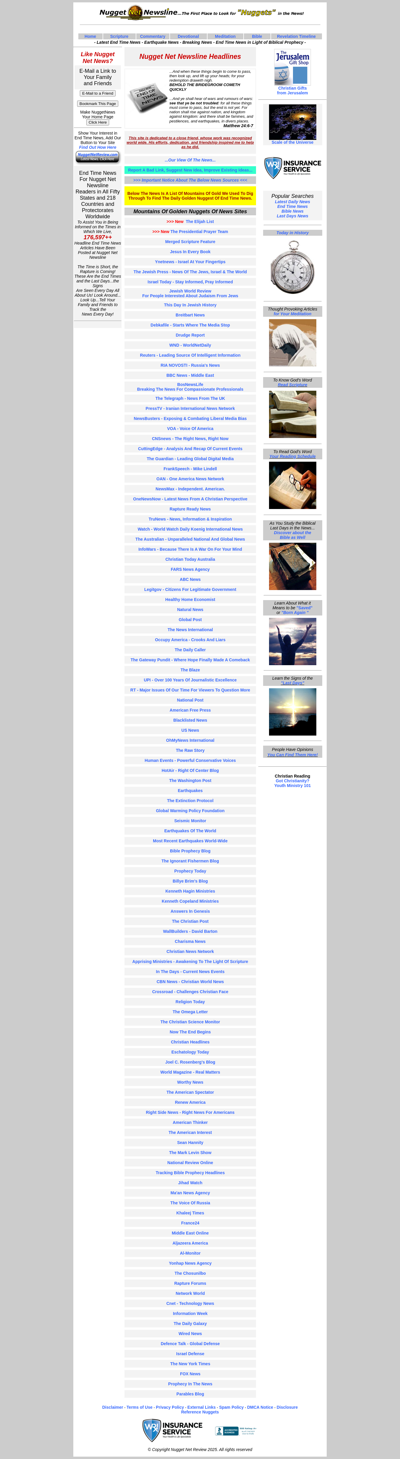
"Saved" (305, 607)
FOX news (190, 1373)
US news (190, 730)
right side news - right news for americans (190, 1112)
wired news (190, 1333)
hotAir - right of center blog (190, 770)
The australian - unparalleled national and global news (190, 539)
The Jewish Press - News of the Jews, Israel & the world (190, 271)
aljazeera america (190, 1243)
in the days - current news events (190, 971)
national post (190, 700)
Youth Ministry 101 (292, 785)
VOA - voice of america (190, 428)
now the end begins (190, 1032)
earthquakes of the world (190, 830)
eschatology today (190, 1052)
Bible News (292, 211)
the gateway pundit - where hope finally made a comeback (190, 659)
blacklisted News (190, 720)
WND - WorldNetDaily (190, 345)
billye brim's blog (190, 881)
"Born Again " (295, 612)
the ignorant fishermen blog (190, 861)
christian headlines (190, 1042)
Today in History (292, 232)
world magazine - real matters (190, 1072)
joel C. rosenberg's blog (190, 1062)
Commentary (153, 36)
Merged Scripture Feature (190, 241)
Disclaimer (112, 1407)
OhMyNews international (190, 740)
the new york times (190, 1363)
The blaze (190, 670)
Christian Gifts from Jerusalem (292, 90)
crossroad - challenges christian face (190, 991)
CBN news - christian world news (190, 981)
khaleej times (190, 1213)
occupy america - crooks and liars (190, 639)
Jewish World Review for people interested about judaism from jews (190, 293)
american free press (190, 710)
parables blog (190, 1394)
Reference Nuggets (200, 1412)
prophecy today (190, 871)
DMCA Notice (260, 1407)
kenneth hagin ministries (190, 891)
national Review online (190, 1162)
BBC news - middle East (190, 375)
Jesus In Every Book (190, 251)
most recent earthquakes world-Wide (190, 840)
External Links (201, 1407)
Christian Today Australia (190, 559)
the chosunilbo (190, 1273)
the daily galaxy (190, 1323)
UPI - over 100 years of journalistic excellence (190, 680)
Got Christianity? (293, 780)
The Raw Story (190, 750)
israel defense (190, 1353)
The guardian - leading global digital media (190, 458)
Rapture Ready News (190, 509)
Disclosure (287, 1407)
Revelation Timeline (296, 36)
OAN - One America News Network (190, 478)
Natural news (190, 609)
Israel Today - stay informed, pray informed (190, 281)
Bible (257, 36)
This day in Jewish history (190, 305)
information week (190, 1313)
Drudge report (190, 335)
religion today (190, 1001)
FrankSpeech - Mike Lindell (190, 468)
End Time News (292, 206)
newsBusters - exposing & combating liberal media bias (190, 418)
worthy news (190, 1082)
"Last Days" (292, 683)
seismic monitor (190, 820)
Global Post (190, 619)
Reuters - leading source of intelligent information (190, 355)
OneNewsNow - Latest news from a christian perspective (190, 499)
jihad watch (190, 1182)
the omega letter (190, 1011)
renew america (190, 1102)
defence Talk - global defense (190, 1343)
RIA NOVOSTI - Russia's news (190, 365)
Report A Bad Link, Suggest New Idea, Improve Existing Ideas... (190, 170)
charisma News (190, 941)
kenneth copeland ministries (190, 901)
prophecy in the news (190, 1384)
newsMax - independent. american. (190, 489)
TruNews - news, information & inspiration (190, 519)
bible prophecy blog (190, 851)
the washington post (190, 780)
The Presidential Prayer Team (190, 231)
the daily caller (190, 649)
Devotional (188, 36)
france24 (190, 1223)
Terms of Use (140, 1407)
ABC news (190, 579)
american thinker (190, 1122)
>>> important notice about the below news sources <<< (190, 180)
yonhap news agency (190, 1263)
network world (190, 1293)
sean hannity (190, 1142)
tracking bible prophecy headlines (190, 1172)
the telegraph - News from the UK (190, 398)
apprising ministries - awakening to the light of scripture (190, 961)
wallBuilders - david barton (190, 931)
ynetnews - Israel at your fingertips (190, 261)
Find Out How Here (97, 147)
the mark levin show (190, 1152)
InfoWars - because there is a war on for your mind (190, 549)
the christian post (190, 921)
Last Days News (292, 216)
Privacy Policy (170, 1407)
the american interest (190, 1132)
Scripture (119, 36)
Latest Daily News (292, 201)
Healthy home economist (190, 599)
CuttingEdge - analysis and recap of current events (190, 448)
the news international (190, 629)
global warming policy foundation (190, 810)
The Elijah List (190, 221)
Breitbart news (190, 315)
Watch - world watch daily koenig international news (190, 529)
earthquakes (190, 790)
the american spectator (190, 1092)
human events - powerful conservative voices (190, 760)
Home (90, 36)
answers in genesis (190, 911)
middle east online (190, 1233)
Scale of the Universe (292, 140)
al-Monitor (190, 1253)
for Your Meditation (293, 313)
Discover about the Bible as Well (292, 535)
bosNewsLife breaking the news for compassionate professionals (190, 387)
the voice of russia (190, 1203)
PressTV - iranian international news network (190, 408)
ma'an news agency (190, 1192)
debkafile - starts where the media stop (190, 325)
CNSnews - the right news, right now (190, 438)
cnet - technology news (190, 1303)
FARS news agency (190, 569)
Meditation (225, 36)
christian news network (190, 951)
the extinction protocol (190, 800)
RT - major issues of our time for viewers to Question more (190, 690)
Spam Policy (231, 1407)
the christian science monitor (190, 1021)
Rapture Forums (190, 1283)
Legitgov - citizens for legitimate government (190, 589)
